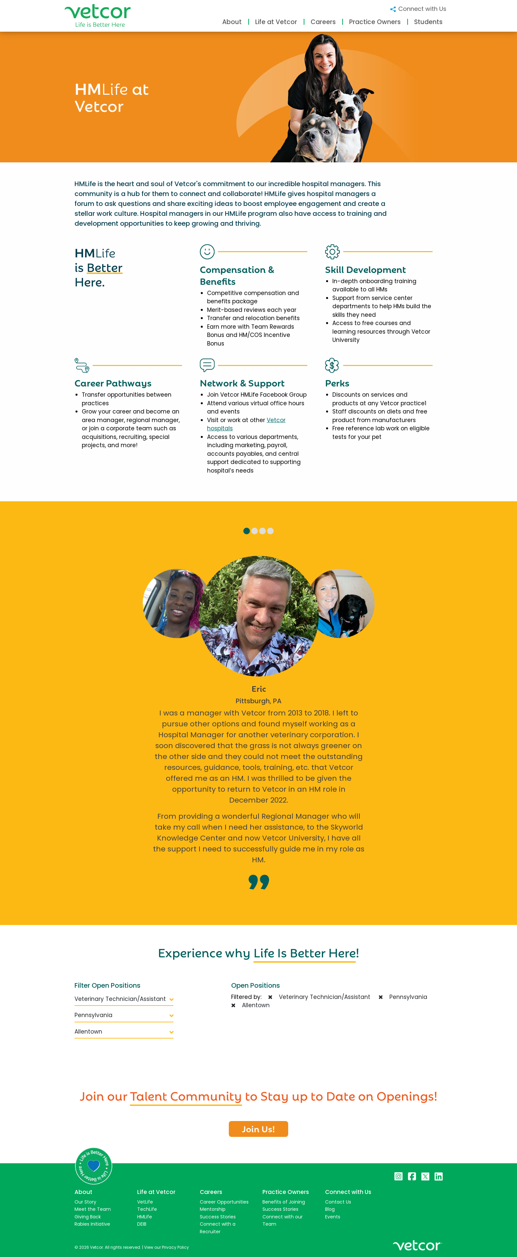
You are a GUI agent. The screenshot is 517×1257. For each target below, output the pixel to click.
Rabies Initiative (92, 1224)
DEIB (141, 1224)
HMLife (144, 1216)
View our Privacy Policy (166, 1247)
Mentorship (213, 1209)
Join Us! (258, 1128)
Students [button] (428, 21)
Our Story (85, 1202)
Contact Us (338, 1202)
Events (332, 1216)
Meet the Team (93, 1209)
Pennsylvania (124, 1015)
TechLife (147, 1209)
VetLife (145, 1202)
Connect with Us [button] (417, 9)
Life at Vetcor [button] (276, 21)
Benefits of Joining (283, 1202)
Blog (330, 1209)
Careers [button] (323, 21)
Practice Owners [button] (375, 21)
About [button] (232, 21)
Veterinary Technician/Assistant (124, 999)
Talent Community (186, 1095)
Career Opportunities (224, 1202)
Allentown (124, 1032)
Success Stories (218, 1216)
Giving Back (88, 1216)
